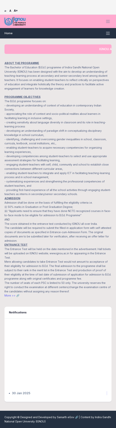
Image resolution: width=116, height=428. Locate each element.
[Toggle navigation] (108, 21)
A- (5, 11)
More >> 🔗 (11, 295)
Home (8, 33)
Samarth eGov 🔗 (68, 417)
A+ (16, 10)
